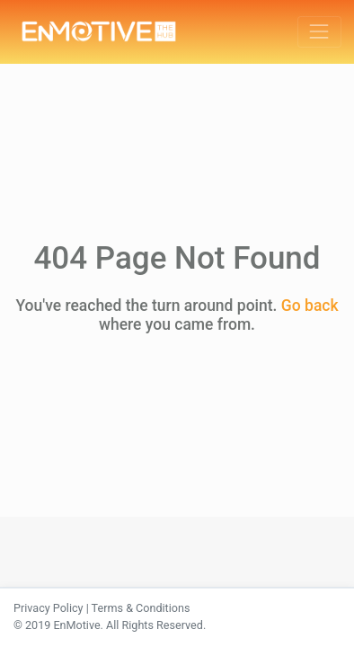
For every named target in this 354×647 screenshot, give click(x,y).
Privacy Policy (48, 608)
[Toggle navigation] (319, 32)
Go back (310, 306)
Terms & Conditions (141, 608)
